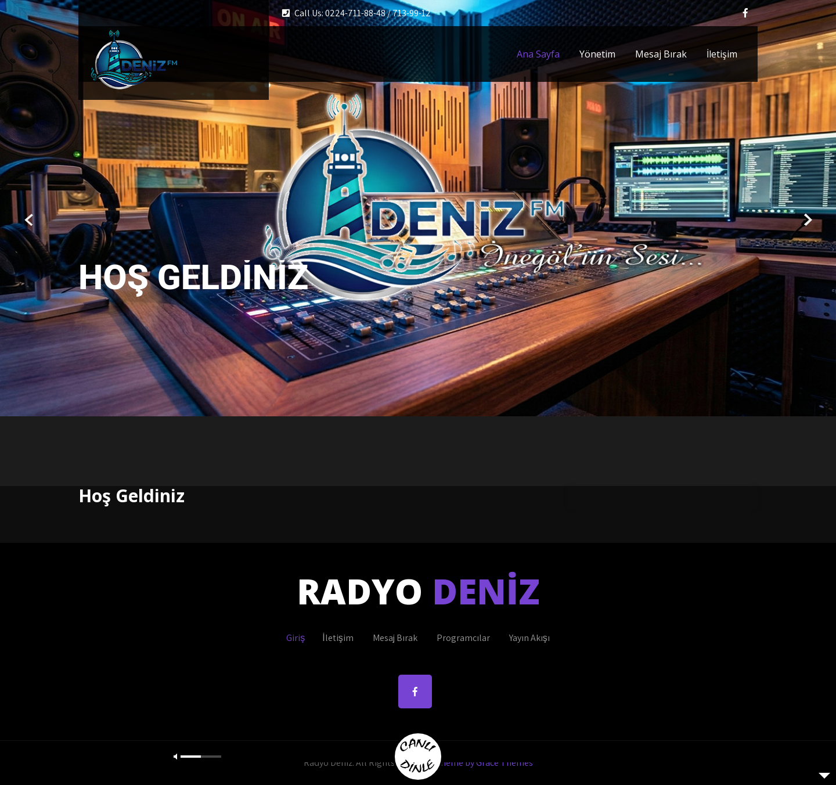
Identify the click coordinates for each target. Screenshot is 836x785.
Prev (29, 220)
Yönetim (597, 54)
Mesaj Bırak (661, 54)
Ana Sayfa (538, 54)
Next (806, 220)
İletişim (722, 54)
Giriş (295, 638)
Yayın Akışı (529, 638)
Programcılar (463, 638)
